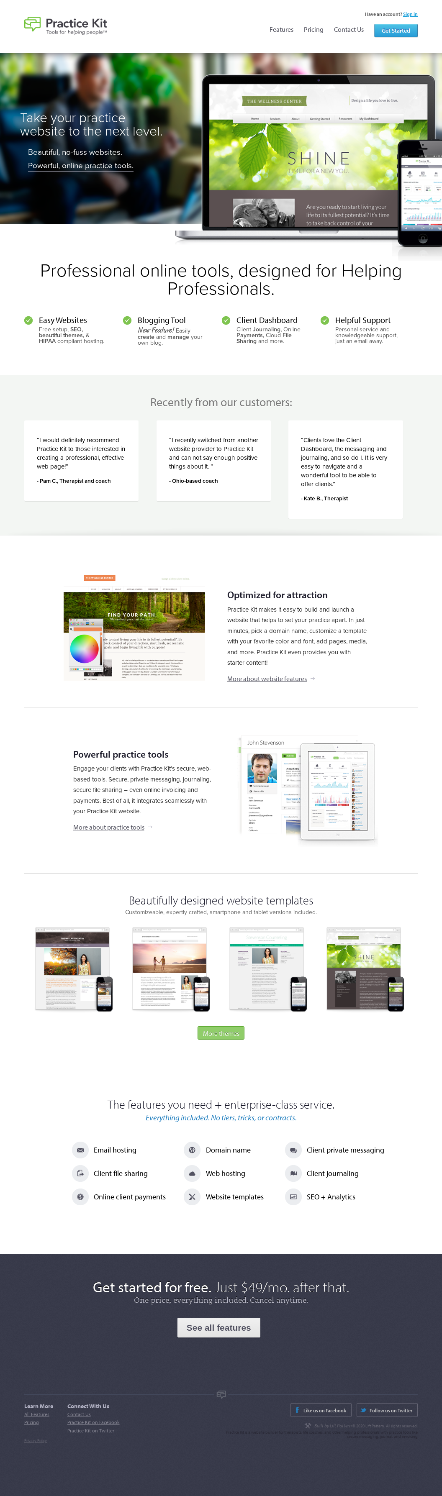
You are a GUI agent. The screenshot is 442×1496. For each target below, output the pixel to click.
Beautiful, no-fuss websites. (75, 152)
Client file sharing (121, 1173)
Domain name (228, 1150)
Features (281, 29)
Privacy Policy (35, 1440)
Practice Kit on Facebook (93, 1422)
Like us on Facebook (324, 1410)
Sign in (410, 14)
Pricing (314, 29)
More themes (221, 1033)
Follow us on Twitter (391, 1410)
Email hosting (115, 1150)
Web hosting (225, 1173)
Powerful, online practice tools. (81, 165)
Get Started (396, 30)
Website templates (235, 1196)
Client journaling (333, 1173)
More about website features (267, 678)
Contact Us (349, 29)
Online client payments (130, 1196)
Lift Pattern (341, 1425)
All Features (36, 1414)
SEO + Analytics (331, 1196)
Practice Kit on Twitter (90, 1430)
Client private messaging (345, 1150)
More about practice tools (108, 827)
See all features (219, 1327)
